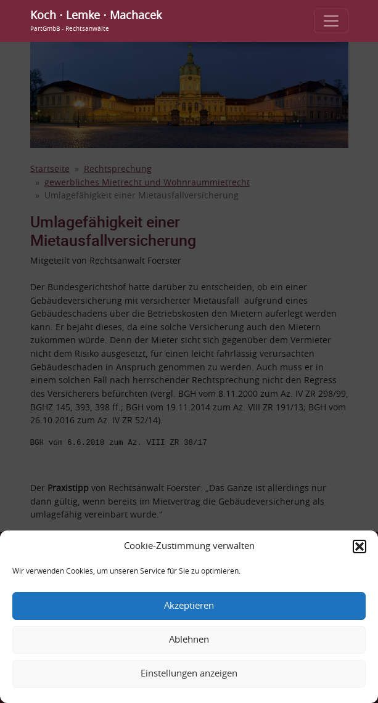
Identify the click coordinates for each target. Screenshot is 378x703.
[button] (359, 546)
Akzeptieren (189, 606)
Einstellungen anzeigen (189, 673)
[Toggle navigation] (331, 21)
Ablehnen (189, 639)
